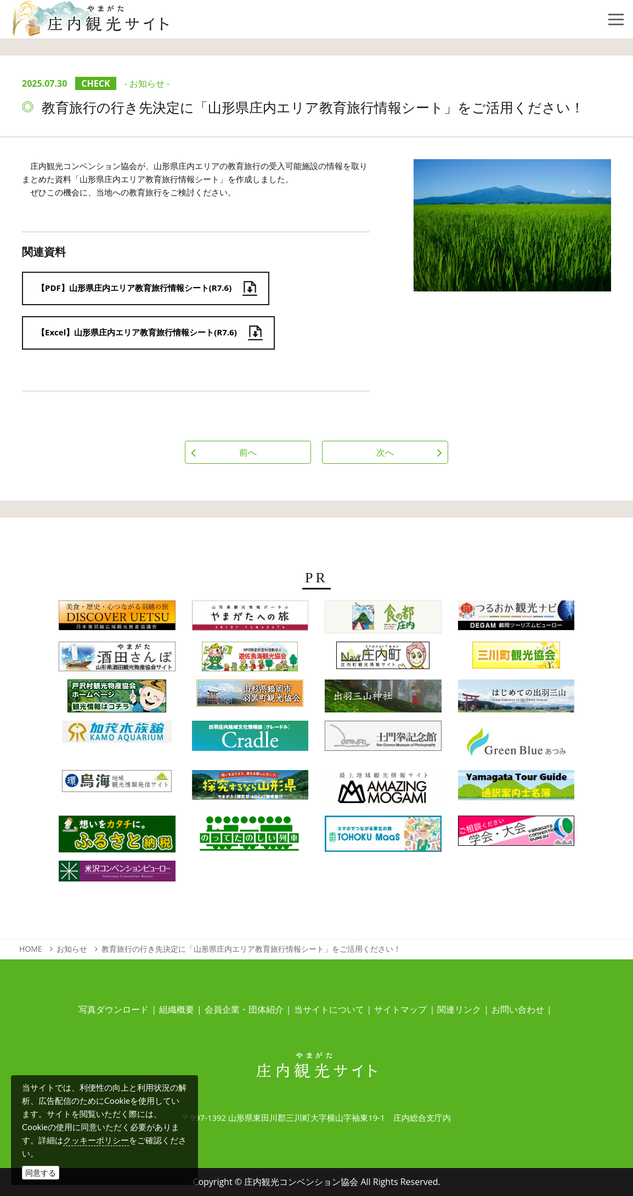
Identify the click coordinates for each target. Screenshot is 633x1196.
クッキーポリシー (96, 1140)
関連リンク (459, 1009)
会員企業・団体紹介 (244, 1009)
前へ (248, 452)
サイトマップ (400, 1009)
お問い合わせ (517, 1009)
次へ (385, 452)
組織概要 (176, 1009)
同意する (40, 1172)
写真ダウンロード (113, 1009)
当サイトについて (329, 1009)
